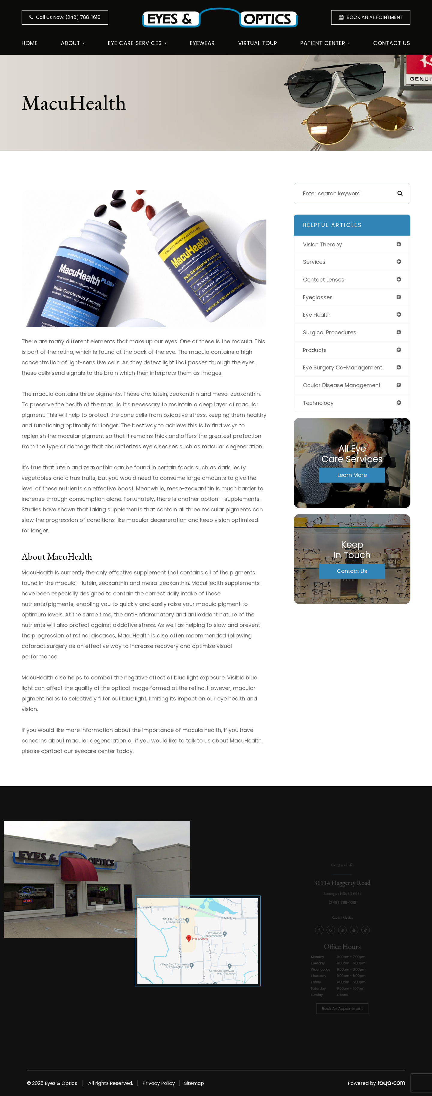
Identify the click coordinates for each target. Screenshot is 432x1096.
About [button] (73, 43)
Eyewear (202, 43)
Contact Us (391, 43)
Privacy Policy (160, 1083)
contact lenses (324, 280)
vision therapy (323, 244)
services (314, 262)
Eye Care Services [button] (137, 43)
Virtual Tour (257, 43)
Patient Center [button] (325, 43)
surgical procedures (330, 333)
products (315, 350)
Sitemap (197, 1083)
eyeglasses (318, 297)
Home (30, 43)
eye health (317, 315)
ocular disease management (342, 386)
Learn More (352, 476)
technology (318, 404)
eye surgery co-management (342, 368)
